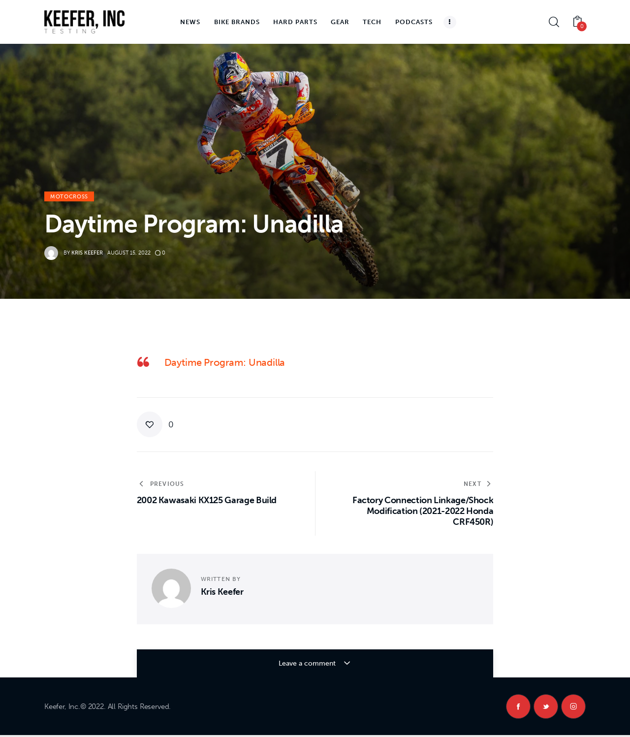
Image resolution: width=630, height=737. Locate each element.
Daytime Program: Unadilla (224, 362)
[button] (155, 424)
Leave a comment (308, 663)
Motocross (69, 196)
